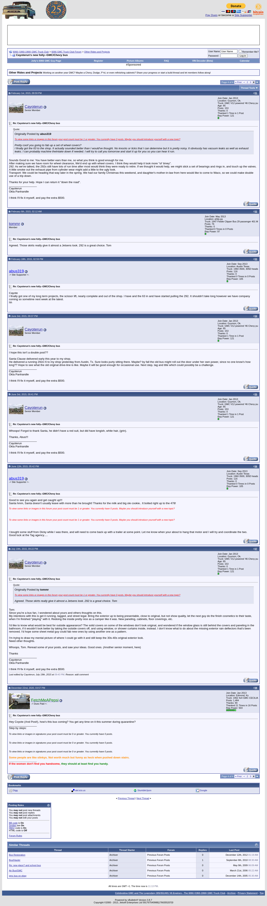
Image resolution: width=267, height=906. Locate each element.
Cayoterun (34, 106)
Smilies (12, 825)
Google (203, 790)
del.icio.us (80, 790)
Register (98, 60)
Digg (15, 790)
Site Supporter (243, 15)
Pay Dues (211, 15)
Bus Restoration (17, 855)
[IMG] (12, 828)
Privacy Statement (247, 893)
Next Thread (143, 798)
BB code (13, 823)
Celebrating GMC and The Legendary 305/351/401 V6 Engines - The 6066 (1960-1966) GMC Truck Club (170, 893)
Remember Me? (249, 52)
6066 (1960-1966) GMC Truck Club (31, 52)
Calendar (245, 60)
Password (213, 55)
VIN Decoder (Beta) (202, 60)
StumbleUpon (144, 790)
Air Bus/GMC (15, 870)
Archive (231, 893)
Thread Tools (248, 88)
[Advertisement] (133, 35)
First (238, 82)
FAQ (166, 60)
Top (262, 893)
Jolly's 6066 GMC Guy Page (46, 60)
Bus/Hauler (14, 860)
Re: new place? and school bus (25, 865)
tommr (14, 223)
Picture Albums (135, 60)
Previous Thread (126, 798)
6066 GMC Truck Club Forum (67, 52)
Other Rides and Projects (97, 52)
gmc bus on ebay (17, 875)
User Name (214, 51)
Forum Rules (15, 835)
